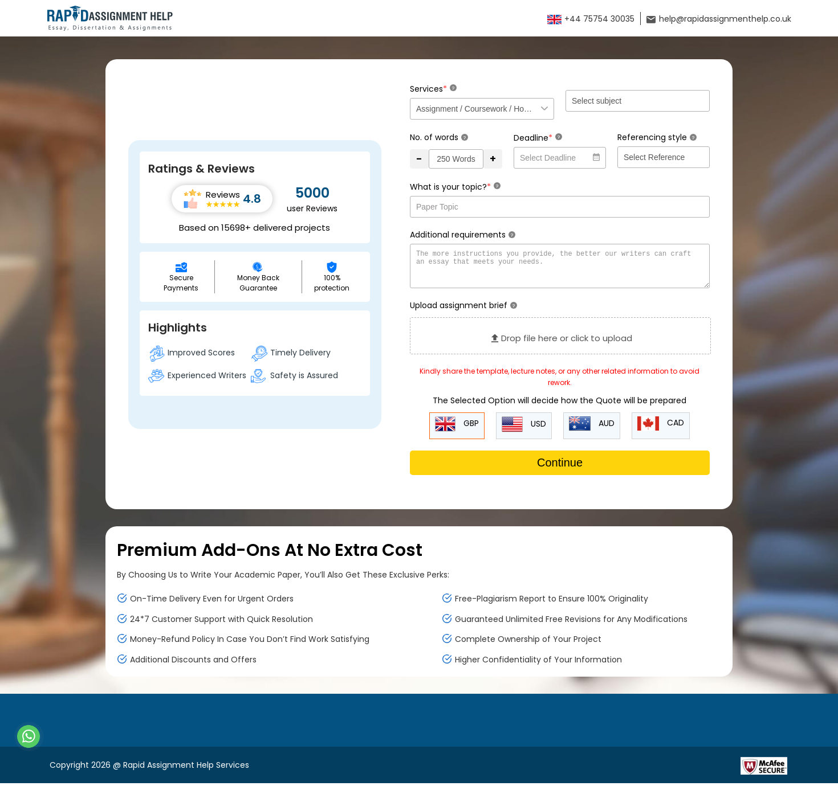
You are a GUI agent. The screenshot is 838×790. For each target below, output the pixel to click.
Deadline (538, 138)
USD (524, 431)
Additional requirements (462, 234)
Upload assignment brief (463, 312)
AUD (592, 430)
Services (433, 89)
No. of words (439, 137)
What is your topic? (455, 187)
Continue (560, 469)
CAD (660, 430)
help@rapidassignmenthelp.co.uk (718, 18)
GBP (457, 431)
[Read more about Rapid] (670, 772)
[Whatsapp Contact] (29, 736)
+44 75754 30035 (590, 18)
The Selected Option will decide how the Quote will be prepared (559, 407)
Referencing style (657, 137)
